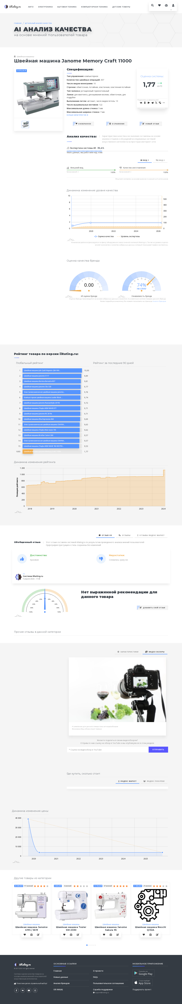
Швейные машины (25, 56)
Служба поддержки (103, 989)
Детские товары (121, 7)
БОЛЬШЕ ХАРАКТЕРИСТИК (77, 115)
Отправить (158, 749)
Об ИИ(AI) (58, 989)
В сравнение (116, 124)
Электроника (45, 7)
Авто (31, 7)
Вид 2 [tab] (160, 160)
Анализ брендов (159, 301)
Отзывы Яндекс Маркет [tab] (151, 535)
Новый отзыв (150, 124)
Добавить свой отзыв (152, 608)
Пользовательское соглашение (108, 983)
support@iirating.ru (102, 992)
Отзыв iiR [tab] (105, 535)
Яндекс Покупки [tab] (154, 781)
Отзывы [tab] (125, 535)
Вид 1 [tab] (144, 160)
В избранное (83, 124)
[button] (87, 945)
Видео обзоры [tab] (155, 652)
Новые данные (61, 977)
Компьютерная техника (94, 7)
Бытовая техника (67, 7)
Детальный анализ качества (38, 23)
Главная (18, 23)
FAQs (95, 977)
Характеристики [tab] (127, 652)
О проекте (98, 971)
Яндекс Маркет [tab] (127, 781)
